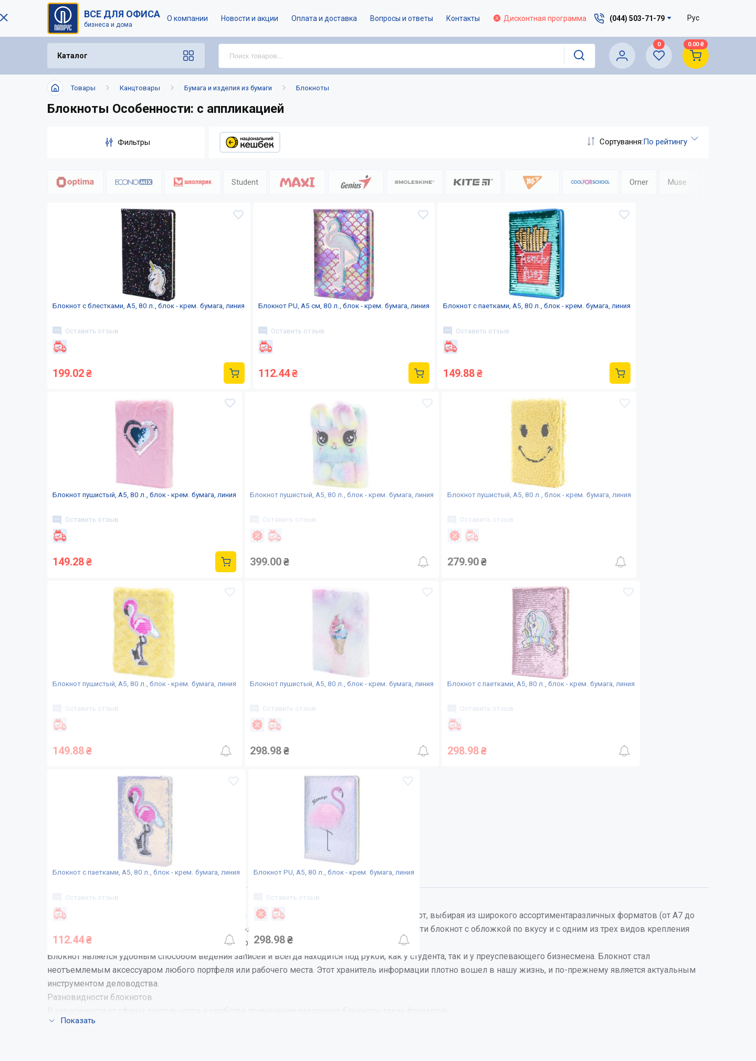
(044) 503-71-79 (637, 913)
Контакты (463, 18)
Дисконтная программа (540, 18)
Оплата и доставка (325, 18)
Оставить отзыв (91, 355)
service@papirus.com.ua (632, 935)
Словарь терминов (462, 999)
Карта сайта (343, 999)
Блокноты (312, 88)
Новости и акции (250, 18)
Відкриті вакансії (354, 1020)
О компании (187, 18)
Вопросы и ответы (402, 18)
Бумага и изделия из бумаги (228, 88)
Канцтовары (140, 88)
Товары (83, 88)
